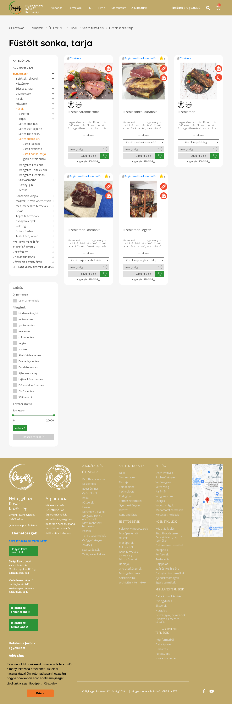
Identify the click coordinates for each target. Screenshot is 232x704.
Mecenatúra (118, 8)
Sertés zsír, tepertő (30, 129)
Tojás (22, 119)
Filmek (102, 8)
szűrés (20, 428)
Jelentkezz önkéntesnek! (20, 610)
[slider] (13, 415)
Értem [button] (40, 693)
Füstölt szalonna (31, 149)
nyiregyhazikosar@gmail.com (28, 540)
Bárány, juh (26, 185)
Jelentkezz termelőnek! (19, 625)
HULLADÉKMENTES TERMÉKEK (32, 267)
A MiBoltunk (139, 8)
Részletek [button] (50, 683)
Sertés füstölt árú (93, 28)
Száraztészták (24, 231)
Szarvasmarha (27, 180)
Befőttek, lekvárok (27, 78)
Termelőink (75, 8)
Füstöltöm (75, 58)
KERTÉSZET (20, 252)
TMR (90, 8)
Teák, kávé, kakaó (27, 236)
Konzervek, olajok (27, 196)
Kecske (23, 190)
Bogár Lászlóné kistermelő (140, 58)
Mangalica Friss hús (31, 165)
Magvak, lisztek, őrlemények (33, 201)
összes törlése (33, 437)
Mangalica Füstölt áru (32, 175)
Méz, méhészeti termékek (32, 206)
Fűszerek (21, 103)
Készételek (22, 83)
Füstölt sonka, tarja (121, 28)
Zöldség (21, 226)
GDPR (165, 691)
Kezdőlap (16, 28)
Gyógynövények (26, 221)
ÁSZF (174, 691)
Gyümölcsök (23, 93)
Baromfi (24, 113)
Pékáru (20, 211)
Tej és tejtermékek (27, 216)
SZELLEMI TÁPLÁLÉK (26, 242)
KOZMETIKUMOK (24, 257)
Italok (19, 98)
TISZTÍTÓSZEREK (24, 247)
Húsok (73, 28)
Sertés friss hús (28, 124)
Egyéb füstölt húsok (33, 159)
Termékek (36, 28)
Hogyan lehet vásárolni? (19, 550)
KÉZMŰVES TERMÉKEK (27, 262)
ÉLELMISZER (56, 28)
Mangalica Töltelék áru (33, 170)
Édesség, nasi (24, 88)
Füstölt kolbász (30, 144)
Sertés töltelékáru (30, 134)
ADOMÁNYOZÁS (23, 67)
